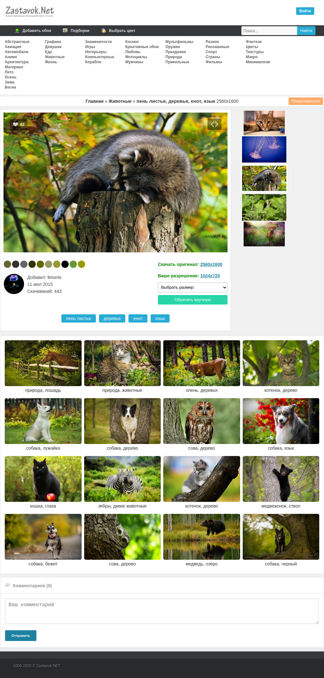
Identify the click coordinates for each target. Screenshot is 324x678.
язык (160, 318)
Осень (10, 77)
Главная (94, 101)
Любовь (132, 52)
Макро (252, 57)
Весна (10, 87)
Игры (90, 47)
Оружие (172, 47)
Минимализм (258, 62)
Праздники (175, 52)
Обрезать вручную (193, 299)
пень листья (78, 318)
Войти (305, 11)
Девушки (53, 47)
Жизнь (51, 62)
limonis (54, 277)
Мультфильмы (179, 42)
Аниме (11, 57)
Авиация (13, 47)
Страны (213, 57)
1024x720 (210, 275)
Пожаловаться (306, 101)
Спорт (211, 52)
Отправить (20, 636)
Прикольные (177, 62)
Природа (173, 57)
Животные (55, 57)
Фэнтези (254, 42)
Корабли (93, 62)
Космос (132, 42)
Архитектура (16, 62)
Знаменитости (98, 42)
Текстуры (255, 52)
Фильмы (214, 62)
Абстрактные (17, 42)
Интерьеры (95, 52)
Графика (53, 42)
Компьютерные (99, 57)
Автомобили (16, 52)
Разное (212, 42)
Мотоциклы (136, 57)
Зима (9, 82)
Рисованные (217, 47)
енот (137, 318)
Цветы (252, 47)
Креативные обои (142, 47)
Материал (14, 67)
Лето (9, 72)
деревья (112, 318)
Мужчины (134, 62)
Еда (48, 52)
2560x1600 (211, 264)
